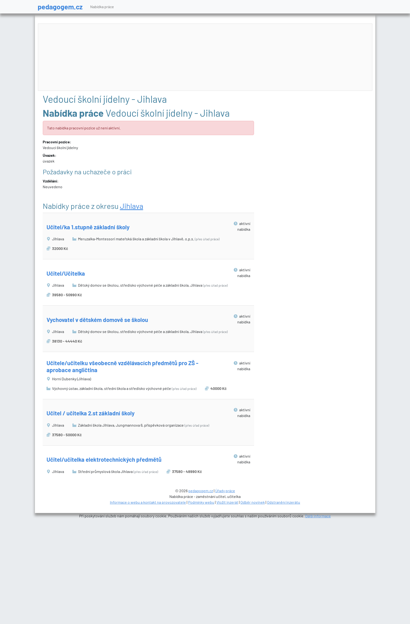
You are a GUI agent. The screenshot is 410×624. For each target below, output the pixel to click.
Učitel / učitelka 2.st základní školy (91, 413)
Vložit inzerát (227, 502)
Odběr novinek (252, 502)
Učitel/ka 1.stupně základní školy (88, 227)
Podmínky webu (201, 502)
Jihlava (131, 205)
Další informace (318, 516)
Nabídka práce (102, 6)
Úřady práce (225, 490)
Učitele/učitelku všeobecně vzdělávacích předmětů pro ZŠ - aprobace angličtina (122, 366)
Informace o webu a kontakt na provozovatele (148, 502)
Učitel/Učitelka (66, 273)
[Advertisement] (205, 57)
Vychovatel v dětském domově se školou (97, 319)
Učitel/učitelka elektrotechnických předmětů (104, 459)
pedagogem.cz (60, 6)
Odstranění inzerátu (283, 502)
